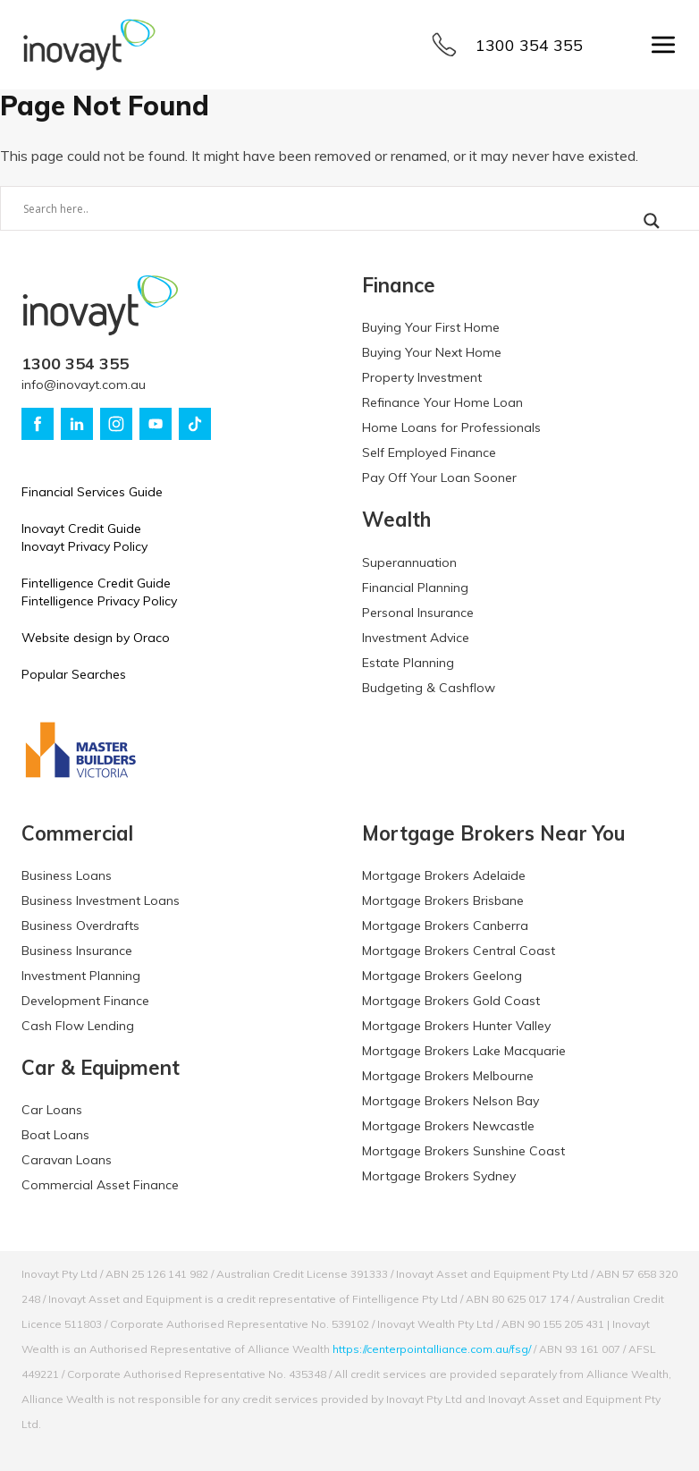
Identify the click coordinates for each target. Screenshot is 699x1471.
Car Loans (51, 1110)
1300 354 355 (529, 45)
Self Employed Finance (429, 452)
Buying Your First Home (431, 327)
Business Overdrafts (80, 925)
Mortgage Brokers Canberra (445, 925)
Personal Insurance (418, 612)
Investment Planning (80, 976)
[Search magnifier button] (651, 221)
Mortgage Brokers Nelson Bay (450, 1101)
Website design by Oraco (95, 638)
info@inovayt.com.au (83, 384)
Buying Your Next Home (431, 352)
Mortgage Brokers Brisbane (443, 900)
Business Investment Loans (100, 900)
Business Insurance (76, 951)
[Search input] (315, 208)
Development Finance (85, 1001)
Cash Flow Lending (77, 1026)
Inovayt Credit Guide (81, 528)
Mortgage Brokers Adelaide (444, 875)
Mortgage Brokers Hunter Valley (456, 1026)
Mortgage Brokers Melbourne (448, 1076)
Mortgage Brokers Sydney (439, 1176)
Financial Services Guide (92, 492)
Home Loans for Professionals (451, 427)
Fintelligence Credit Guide (96, 583)
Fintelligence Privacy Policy (99, 601)
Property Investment (422, 377)
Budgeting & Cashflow (428, 688)
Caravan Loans (66, 1160)
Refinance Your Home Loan (442, 402)
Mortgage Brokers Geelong (442, 976)
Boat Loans (55, 1135)
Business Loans (66, 875)
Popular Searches (73, 674)
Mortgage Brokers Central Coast (458, 951)
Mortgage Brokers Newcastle (448, 1126)
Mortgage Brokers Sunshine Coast (463, 1151)
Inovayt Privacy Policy (84, 546)
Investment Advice (415, 638)
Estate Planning (408, 663)
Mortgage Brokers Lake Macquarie (464, 1051)
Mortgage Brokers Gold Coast (451, 1001)
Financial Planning (415, 587)
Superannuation (409, 562)
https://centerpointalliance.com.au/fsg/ (432, 1349)
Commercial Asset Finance (100, 1185)
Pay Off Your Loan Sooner (439, 477)
